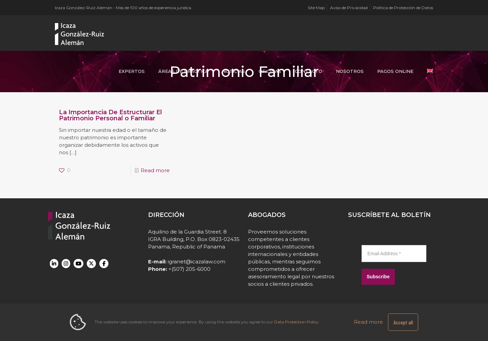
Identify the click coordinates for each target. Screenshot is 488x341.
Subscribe (378, 276)
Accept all (403, 322)
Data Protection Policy (296, 321)
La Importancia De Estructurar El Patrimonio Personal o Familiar (110, 115)
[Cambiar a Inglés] (430, 71)
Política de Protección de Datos (403, 7)
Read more (155, 170)
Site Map (316, 7)
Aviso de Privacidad (349, 7)
